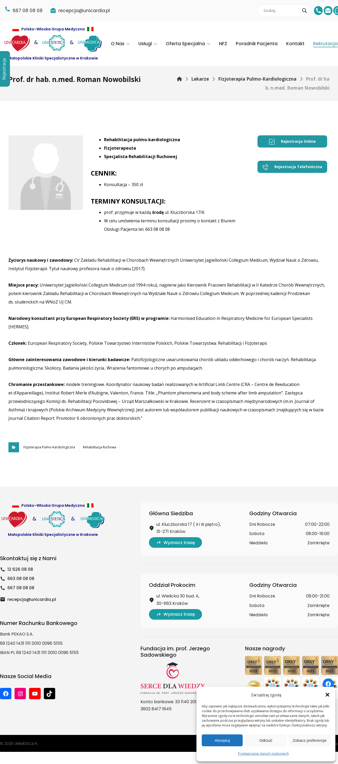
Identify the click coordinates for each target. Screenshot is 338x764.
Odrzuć (266, 740)
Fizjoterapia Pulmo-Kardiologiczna (49, 447)
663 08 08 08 (17, 579)
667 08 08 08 (17, 588)
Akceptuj (222, 740)
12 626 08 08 (16, 569)
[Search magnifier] (304, 10)
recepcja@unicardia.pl (28, 599)
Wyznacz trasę (175, 543)
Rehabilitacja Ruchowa (99, 447)
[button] (327, 694)
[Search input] (281, 10)
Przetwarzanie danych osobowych (263, 753)
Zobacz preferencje (309, 740)
